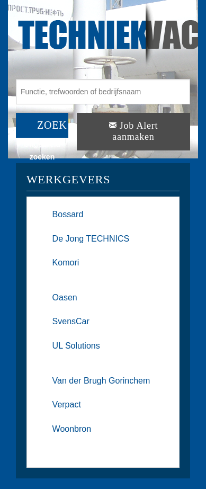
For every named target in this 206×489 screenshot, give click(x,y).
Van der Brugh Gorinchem (101, 380)
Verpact (66, 404)
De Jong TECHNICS (91, 238)
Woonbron (72, 428)
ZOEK (52, 125)
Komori (65, 262)
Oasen (64, 297)
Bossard (68, 214)
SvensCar (70, 321)
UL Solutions (76, 345)
